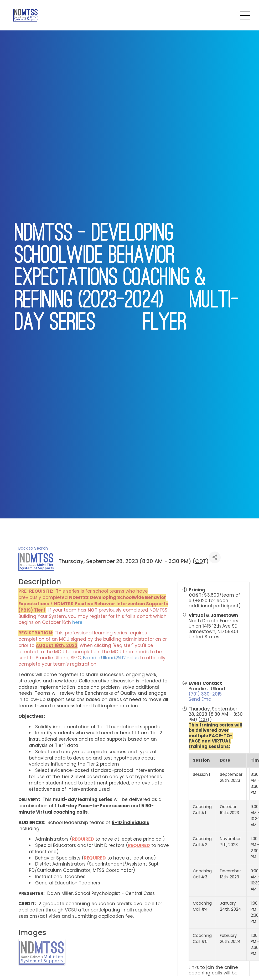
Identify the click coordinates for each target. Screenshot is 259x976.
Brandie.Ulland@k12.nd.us (111, 658)
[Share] (215, 557)
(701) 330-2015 (205, 694)
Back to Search (33, 548)
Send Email (201, 699)
